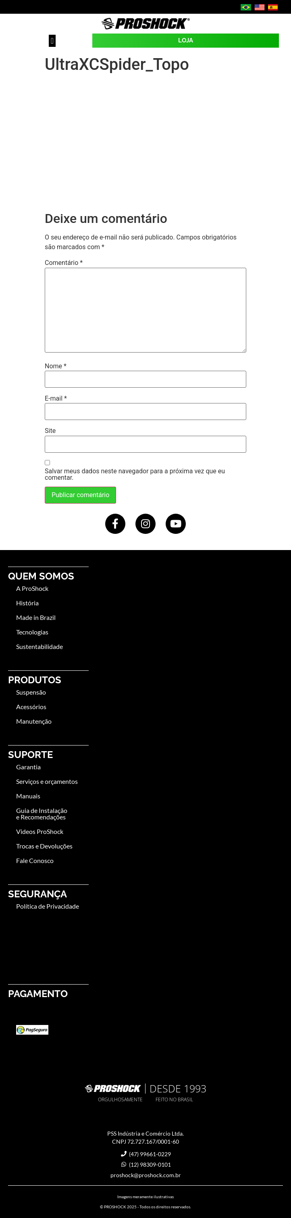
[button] (52, 41)
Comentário (64, 263)
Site (50, 431)
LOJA (185, 40)
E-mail (56, 398)
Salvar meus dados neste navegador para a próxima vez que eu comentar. (135, 474)
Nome (56, 366)
